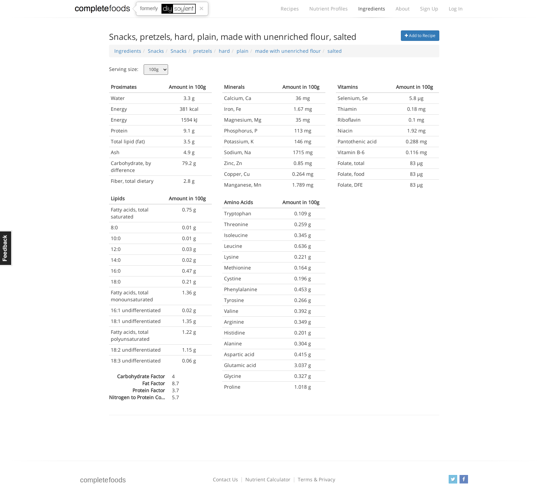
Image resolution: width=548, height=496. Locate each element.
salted (334, 51)
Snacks (156, 51)
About (403, 8)
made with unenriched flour (288, 51)
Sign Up (429, 8)
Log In (456, 8)
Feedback (6, 248)
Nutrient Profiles (328, 8)
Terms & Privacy (316, 479)
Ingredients (371, 10)
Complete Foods (102, 10)
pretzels (202, 51)
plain (242, 51)
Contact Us (225, 479)
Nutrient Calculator (267, 479)
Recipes (290, 8)
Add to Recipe (420, 35)
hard (224, 51)
